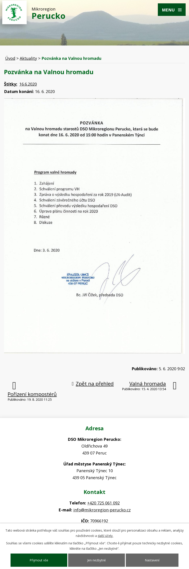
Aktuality (28, 58)
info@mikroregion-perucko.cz (102, 510)
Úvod (10, 58)
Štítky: (10, 84)
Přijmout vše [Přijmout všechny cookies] (39, 560)
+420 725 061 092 (103, 503)
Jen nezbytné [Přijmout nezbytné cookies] (96, 560)
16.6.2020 (28, 84)
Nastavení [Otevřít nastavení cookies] (152, 560)
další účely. (105, 536)
